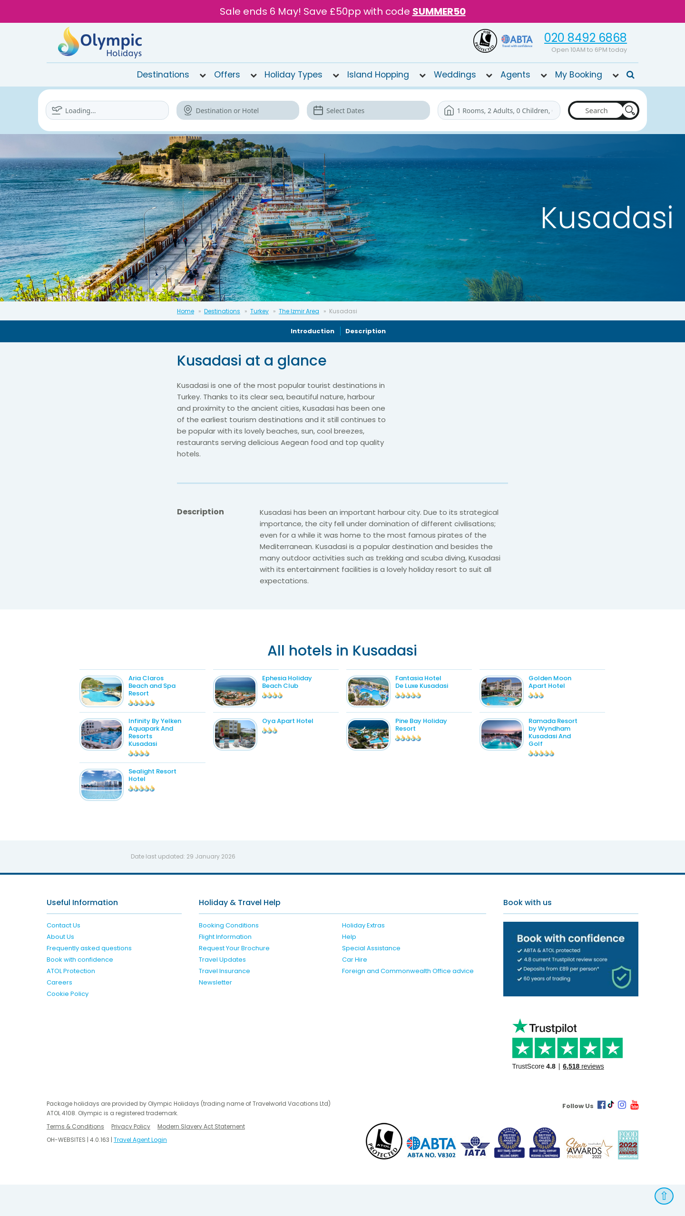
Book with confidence (80, 990)
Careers (59, 1013)
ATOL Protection (71, 1002)
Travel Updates (222, 990)
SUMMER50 (439, 11)
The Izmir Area (299, 311)
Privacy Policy (130, 1158)
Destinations (163, 74)
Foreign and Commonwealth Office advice (408, 1002)
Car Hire (354, 990)
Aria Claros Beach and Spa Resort (171, 685)
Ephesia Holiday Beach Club (306, 681)
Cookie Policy (67, 1025)
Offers (227, 74)
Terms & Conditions (75, 1158)
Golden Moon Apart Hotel (568, 681)
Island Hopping (378, 74)
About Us (60, 968)
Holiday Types (293, 74)
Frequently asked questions (89, 979)
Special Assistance (371, 979)
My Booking (578, 74)
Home (185, 311)
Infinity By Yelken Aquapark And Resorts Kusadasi (173, 745)
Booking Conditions (229, 956)
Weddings (455, 74)
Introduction (312, 330)
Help (349, 968)
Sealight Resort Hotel (171, 793)
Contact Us (63, 956)
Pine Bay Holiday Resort (440, 737)
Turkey (259, 311)
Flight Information (225, 968)
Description (365, 330)
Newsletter (215, 1013)
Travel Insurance (224, 1002)
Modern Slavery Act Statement (201, 1158)
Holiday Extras (363, 956)
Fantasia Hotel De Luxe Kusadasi (440, 681)
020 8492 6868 (585, 38)
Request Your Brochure (234, 979)
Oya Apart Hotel (306, 733)
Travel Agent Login (140, 1171)
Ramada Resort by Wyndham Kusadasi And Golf (571, 745)
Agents (515, 74)
